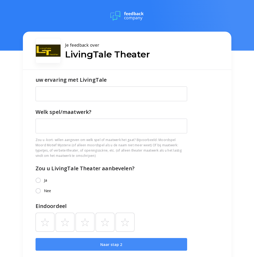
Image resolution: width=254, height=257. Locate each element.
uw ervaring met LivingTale (71, 79)
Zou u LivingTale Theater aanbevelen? (85, 168)
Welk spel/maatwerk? (64, 111)
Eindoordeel (51, 206)
